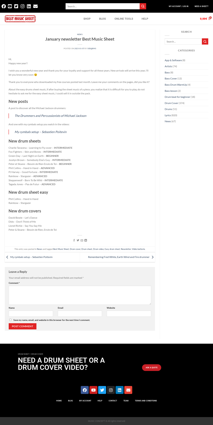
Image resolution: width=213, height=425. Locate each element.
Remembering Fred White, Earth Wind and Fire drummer (121, 256)
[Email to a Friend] (81, 240)
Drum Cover (171, 102)
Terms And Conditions (146, 401)
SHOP (87, 18)
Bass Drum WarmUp (176, 84)
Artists (168, 66)
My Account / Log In (178, 6)
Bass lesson (171, 90)
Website (111, 307)
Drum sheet (86, 249)
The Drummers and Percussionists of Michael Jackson (50, 115)
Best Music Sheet (61, 249)
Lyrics (168, 115)
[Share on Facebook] (74, 240)
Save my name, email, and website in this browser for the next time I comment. (51, 320)
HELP (145, 18)
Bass (167, 72)
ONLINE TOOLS (123, 18)
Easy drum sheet (112, 249)
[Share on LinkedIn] (85, 240)
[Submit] (143, 6)
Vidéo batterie (138, 249)
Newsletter (126, 249)
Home (59, 401)
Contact (113, 401)
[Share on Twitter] (78, 240)
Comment (14, 283)
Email (60, 307)
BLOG (102, 18)
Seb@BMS (91, 48)
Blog (70, 401)
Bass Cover (171, 78)
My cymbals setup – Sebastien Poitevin (41, 132)
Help (100, 401)
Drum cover (75, 249)
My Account (85, 401)
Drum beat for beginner (177, 96)
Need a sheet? (201, 6)
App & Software (173, 60)
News (80, 34)
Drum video (98, 249)
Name (12, 307)
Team (126, 401)
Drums (168, 108)
